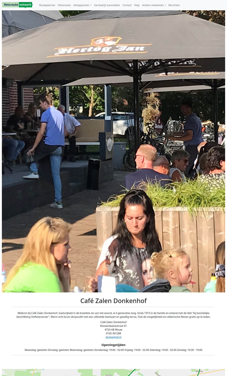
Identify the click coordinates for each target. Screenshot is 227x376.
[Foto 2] (116, 288)
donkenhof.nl (113, 337)
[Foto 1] (110, 288)
